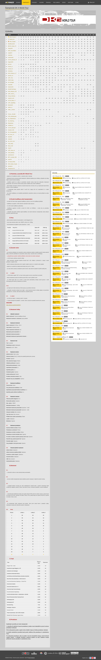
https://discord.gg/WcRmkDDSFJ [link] (13, 305)
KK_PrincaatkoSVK (12, 132)
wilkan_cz (10, 107)
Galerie (41, 2)
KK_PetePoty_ (11, 120)
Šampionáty (26, 2)
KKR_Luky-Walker (12, 50)
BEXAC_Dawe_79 (12, 46)
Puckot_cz (10, 66)
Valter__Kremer (11, 109)
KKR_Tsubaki (12, 41)
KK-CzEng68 (11, 82)
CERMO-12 (10, 125)
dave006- (10, 136)
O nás (77, 2)
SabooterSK (10, 86)
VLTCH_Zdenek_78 (12, 59)
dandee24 (10, 166)
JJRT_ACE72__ (11, 93)
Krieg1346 (10, 48)
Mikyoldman (10, 123)
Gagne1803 (10, 62)
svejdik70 (10, 52)
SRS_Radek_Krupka (12, 164)
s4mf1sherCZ (11, 154)
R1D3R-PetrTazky (12, 89)
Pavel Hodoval (31, 657)
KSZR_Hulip (10, 80)
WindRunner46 (11, 43)
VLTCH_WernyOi (11, 127)
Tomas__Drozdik (11, 114)
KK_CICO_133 (11, 141)
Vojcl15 (9, 148)
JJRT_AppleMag (11, 102)
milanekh (10, 139)
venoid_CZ (10, 68)
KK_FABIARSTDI (12, 118)
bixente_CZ (10, 75)
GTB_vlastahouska (12, 116)
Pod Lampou (56, 2)
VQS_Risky (10, 143)
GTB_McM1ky (11, 152)
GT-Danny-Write (11, 161)
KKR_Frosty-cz (13, 37)
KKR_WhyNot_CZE (12, 91)
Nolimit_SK (12, 39)
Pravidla (48, 2)
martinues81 (10, 57)
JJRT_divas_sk (11, 150)
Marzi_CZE (10, 145)
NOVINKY (18, 2)
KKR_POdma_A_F (12, 73)
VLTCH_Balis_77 (11, 100)
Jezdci (64, 2)
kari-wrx (9, 64)
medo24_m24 (11, 98)
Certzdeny (10, 71)
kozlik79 (10, 159)
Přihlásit (92, 2)
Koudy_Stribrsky (11, 96)
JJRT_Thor (10, 77)
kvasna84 (10, 84)
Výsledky (34, 2)
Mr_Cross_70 (11, 134)
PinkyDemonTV (11, 168)
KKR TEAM (70, 2)
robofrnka (10, 55)
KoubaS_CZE (11, 130)
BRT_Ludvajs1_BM (12, 157)
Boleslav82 (10, 105)
